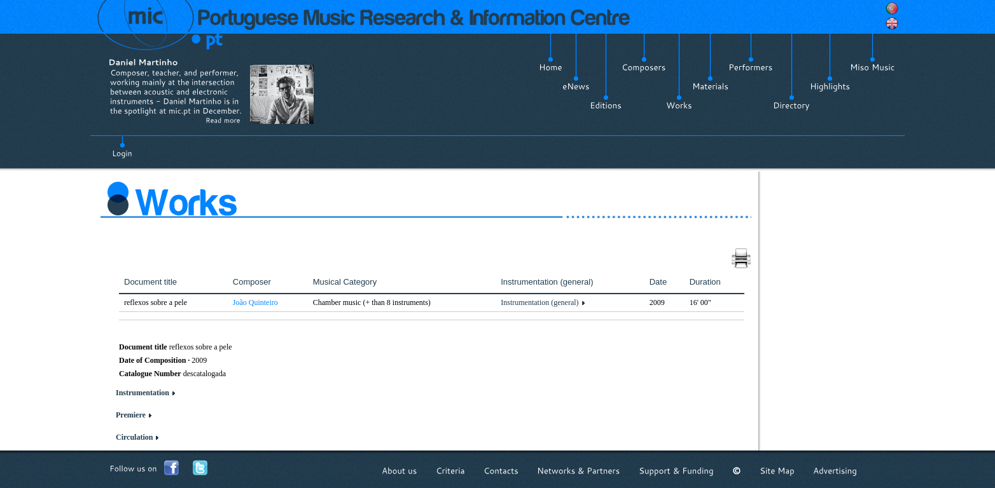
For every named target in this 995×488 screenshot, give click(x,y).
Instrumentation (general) (539, 302)
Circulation (134, 437)
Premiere (131, 414)
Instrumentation (142, 392)
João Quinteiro (255, 302)
